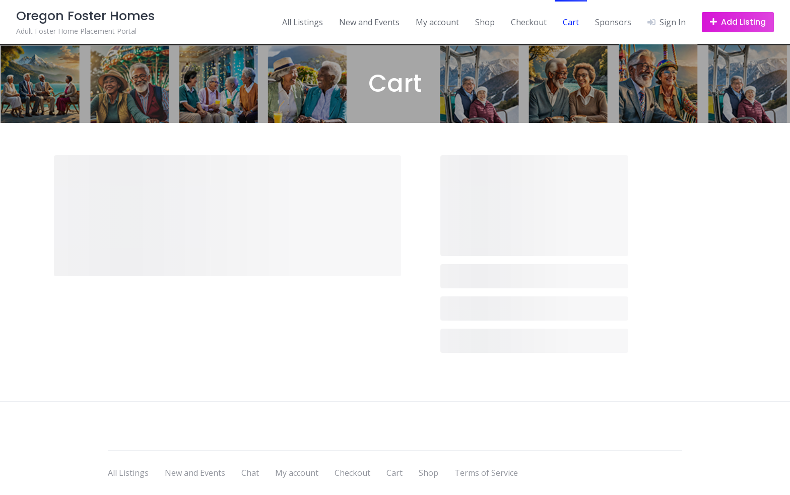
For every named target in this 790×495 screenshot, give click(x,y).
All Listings (302, 22)
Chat (250, 472)
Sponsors (613, 22)
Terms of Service (486, 472)
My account (437, 22)
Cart (571, 22)
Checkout (529, 22)
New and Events (369, 22)
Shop (485, 22)
